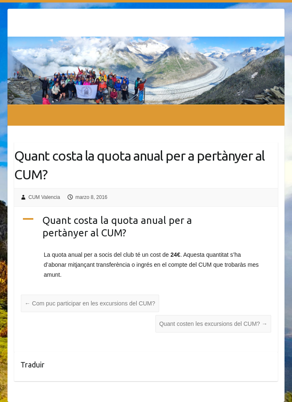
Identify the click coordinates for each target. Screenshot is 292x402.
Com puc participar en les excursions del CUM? (90, 303)
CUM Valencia (44, 197)
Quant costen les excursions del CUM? (213, 323)
